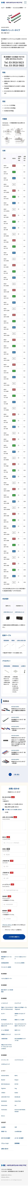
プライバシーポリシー (7, 926)
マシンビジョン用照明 (18, 7)
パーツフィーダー (5, 1061)
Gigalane (3, 1090)
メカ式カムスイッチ (5, 1065)
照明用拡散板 (7, 666)
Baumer (3, 1081)
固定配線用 (6, 640)
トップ (2, 7)
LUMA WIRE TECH (5, 1098)
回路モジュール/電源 (19, 1021)
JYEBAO (3, 1094)
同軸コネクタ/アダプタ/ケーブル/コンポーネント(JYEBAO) (6, 1048)
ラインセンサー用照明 (6, 968)
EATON (16, 1085)
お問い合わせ (4, 1150)
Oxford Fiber (18, 1102)
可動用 (12, 640)
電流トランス (17, 1031)
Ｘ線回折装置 (4, 1040)
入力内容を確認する (14, 938)
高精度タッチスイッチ (6, 1036)
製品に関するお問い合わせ (12, 807)
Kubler (16, 1094)
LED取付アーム (24, 666)
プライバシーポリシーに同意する (13, 931)
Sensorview (4, 1107)
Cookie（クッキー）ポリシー (6, 1176)
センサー (3, 1015)
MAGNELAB (17, 1098)
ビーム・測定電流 (5, 1031)
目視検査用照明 (5, 964)
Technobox (4, 1111)
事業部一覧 (3, 1133)
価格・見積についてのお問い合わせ (14, 804)
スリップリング (18, 1004)
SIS (15, 1107)
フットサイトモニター (19, 1061)
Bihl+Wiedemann (5, 1085)
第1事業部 (8, 7)
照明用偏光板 (15, 666)
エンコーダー (18, 1036)
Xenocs (3, 1117)
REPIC (16, 1077)
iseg (16, 1090)
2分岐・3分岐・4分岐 (21, 640)
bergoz (16, 1081)
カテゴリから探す (5, 1139)
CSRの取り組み (18, 1133)
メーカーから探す (19, 1139)
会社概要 (3, 1128)
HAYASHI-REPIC (5, 1077)
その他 (6, 812)
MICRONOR (4, 1102)
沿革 (16, 1128)
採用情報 (17, 1145)
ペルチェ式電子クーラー (6, 980)
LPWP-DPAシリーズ (8, 612)
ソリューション (5, 1145)
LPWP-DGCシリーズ (19, 612)
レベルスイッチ (4, 1004)
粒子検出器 (3, 1021)
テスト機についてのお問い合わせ (13, 809)
